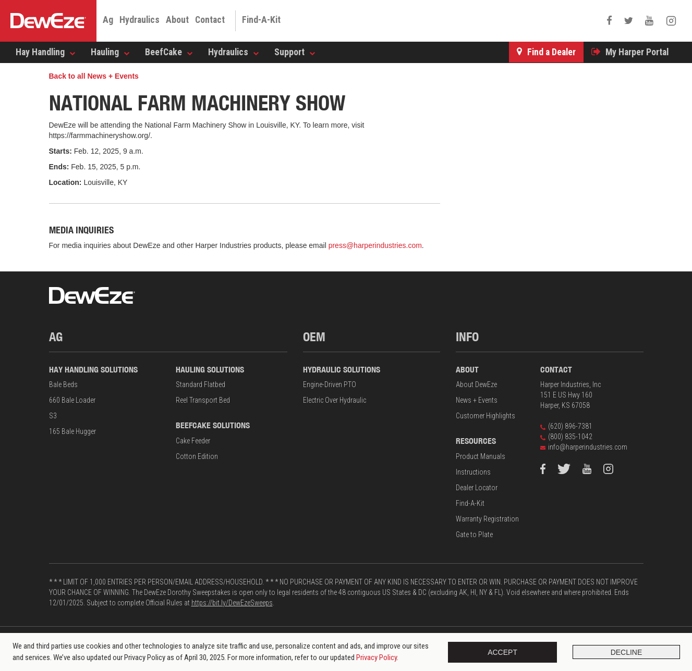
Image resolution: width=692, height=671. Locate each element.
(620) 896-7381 (566, 426)
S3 (53, 416)
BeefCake (163, 52)
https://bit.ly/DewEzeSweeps (232, 603)
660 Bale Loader (72, 400)
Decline (625, 652)
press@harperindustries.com (375, 245)
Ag (108, 20)
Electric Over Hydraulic (334, 400)
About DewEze (476, 384)
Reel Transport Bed (203, 400)
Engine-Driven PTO (329, 384)
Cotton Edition (197, 456)
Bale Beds (63, 384)
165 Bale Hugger (72, 431)
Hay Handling (40, 52)
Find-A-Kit (261, 20)
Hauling (105, 52)
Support (289, 52)
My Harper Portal (637, 52)
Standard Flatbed (200, 384)
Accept (500, 652)
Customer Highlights (485, 416)
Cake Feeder (193, 441)
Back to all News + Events (94, 76)
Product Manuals (480, 456)
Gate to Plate (474, 534)
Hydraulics (139, 20)
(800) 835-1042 (566, 436)
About (177, 20)
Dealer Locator (476, 487)
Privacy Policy (376, 657)
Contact (210, 20)
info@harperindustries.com (583, 447)
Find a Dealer (551, 52)
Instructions (473, 472)
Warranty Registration (487, 519)
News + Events (476, 400)
